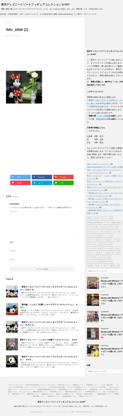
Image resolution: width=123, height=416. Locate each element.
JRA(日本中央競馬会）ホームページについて (40, 385)
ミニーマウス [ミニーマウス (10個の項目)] (94, 261)
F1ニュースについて (15, 385)
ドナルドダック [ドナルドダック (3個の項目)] (94, 248)
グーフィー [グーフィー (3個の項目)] (115, 231)
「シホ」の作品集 (103, 116)
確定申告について (18, 394)
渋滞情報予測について (92, 392)
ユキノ (16, 196)
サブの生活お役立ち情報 (48, 14)
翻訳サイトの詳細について (65, 394)
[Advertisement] (42, 54)
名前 (12, 242)
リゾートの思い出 (96, 113)
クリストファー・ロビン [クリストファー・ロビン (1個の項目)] (98, 231)
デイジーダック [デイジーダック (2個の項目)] (94, 244)
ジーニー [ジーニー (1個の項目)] (106, 235)
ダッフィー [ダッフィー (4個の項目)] (93, 240)
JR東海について (78, 385)
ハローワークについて (27, 389)
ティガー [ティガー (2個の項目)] (115, 240)
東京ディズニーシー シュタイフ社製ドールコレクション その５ (48, 340)
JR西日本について (92, 385)
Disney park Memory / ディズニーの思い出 (67, 15)
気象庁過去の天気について (73, 392)
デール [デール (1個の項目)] (107, 244)
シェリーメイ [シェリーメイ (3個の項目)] (94, 235)
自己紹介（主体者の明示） (9, 14)
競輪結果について (47, 394)
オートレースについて (38, 387)
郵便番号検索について (104, 394)
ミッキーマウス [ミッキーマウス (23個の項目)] (103, 257)
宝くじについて (25, 392)
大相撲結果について (96, 389)
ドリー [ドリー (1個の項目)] (107, 248)
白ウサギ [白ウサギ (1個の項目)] (107, 261)
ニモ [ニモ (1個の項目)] (116, 248)
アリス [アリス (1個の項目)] (91, 227)
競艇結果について (33, 394)
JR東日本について (64, 385)
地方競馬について (80, 389)
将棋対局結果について (40, 392)
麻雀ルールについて (86, 396)
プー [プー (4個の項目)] (91, 257)
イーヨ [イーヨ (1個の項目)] (101, 227)
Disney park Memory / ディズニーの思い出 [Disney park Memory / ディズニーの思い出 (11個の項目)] (104, 222)
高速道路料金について (69, 396)
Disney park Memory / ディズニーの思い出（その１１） (112, 284)
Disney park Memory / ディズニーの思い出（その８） (112, 334)
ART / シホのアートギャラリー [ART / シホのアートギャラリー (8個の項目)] (100, 218)
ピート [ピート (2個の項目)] (104, 253)
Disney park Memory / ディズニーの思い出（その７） (112, 351)
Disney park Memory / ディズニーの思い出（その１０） (112, 301)
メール (13, 251)
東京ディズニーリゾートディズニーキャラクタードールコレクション (87, 15)
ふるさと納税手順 (107, 385)
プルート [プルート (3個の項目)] (115, 253)
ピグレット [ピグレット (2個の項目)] (93, 253)
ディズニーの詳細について (76, 387)
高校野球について (53, 396)
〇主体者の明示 (93, 131)
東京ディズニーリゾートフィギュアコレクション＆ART (35, 4)
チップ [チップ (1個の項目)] (104, 240)
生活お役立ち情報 (103, 119)
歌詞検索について (56, 392)
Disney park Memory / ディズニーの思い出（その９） (112, 318)
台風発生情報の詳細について (46, 389)
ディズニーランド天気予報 (96, 387)
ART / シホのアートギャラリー (29, 15)
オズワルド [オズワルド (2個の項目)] (113, 227)
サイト (12, 259)
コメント (13, 212)
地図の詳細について (65, 389)
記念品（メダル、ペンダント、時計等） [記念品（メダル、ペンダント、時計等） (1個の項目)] (103, 266)
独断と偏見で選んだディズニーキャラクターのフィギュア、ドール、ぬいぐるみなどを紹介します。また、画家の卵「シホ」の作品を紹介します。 (61, 406)
